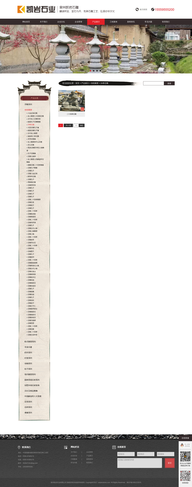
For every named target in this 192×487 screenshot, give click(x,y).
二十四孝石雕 (71, 114)
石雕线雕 (30, 292)
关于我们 (43, 22)
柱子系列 (28, 369)
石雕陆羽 (30, 257)
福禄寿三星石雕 (33, 136)
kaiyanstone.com (104, 482)
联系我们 (166, 22)
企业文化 (61, 22)
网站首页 (26, 22)
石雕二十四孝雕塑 (34, 199)
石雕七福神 (31, 156)
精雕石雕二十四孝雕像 (35, 165)
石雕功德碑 (31, 320)
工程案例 (113, 22)
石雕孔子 (30, 171)
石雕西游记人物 (33, 266)
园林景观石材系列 (32, 380)
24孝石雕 (30, 125)
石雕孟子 (30, 303)
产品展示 (96, 22)
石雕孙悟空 (31, 317)
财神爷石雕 (31, 176)
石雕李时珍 (31, 185)
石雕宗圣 (30, 202)
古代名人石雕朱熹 (34, 119)
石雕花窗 (30, 329)
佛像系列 (28, 413)
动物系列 (28, 363)
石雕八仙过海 (32, 173)
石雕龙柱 (30, 300)
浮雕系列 (28, 104)
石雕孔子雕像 (32, 168)
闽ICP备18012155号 (134, 482)
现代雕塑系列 (30, 374)
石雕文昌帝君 (32, 335)
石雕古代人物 (32, 228)
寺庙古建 (28, 347)
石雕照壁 (30, 323)
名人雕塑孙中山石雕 (34, 142)
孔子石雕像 (31, 153)
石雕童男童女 (32, 309)
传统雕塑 (28, 110)
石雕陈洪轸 (31, 214)
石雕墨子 (30, 251)
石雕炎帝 (30, 240)
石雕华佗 (30, 248)
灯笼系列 (28, 358)
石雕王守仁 (31, 306)
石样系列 (28, 407)
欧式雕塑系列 (30, 342)
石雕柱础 (30, 280)
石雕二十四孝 (32, 211)
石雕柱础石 (31, 286)
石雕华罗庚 (31, 223)
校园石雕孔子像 (33, 130)
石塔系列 (28, 402)
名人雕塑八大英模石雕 (35, 116)
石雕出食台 (31, 271)
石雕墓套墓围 (32, 263)
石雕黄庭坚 (31, 217)
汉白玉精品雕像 (31, 391)
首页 (77, 83)
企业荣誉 (78, 22)
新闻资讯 (131, 22)
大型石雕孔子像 (33, 127)
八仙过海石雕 (32, 113)
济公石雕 (30, 145)
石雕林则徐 (31, 274)
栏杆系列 (28, 352)
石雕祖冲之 (31, 277)
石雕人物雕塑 (32, 231)
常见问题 (148, 22)
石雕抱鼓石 (31, 283)
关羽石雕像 (31, 139)
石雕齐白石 (31, 243)
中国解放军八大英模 (33, 396)
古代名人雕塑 (32, 133)
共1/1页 (68, 125)
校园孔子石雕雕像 (34, 122)
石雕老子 (30, 205)
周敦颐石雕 (31, 182)
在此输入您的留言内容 (139, 463)
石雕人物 (30, 234)
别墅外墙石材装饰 (32, 385)
